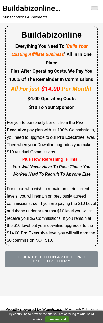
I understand (57, 319)
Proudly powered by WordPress (34, 309)
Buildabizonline (51, 34)
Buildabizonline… (31, 8)
